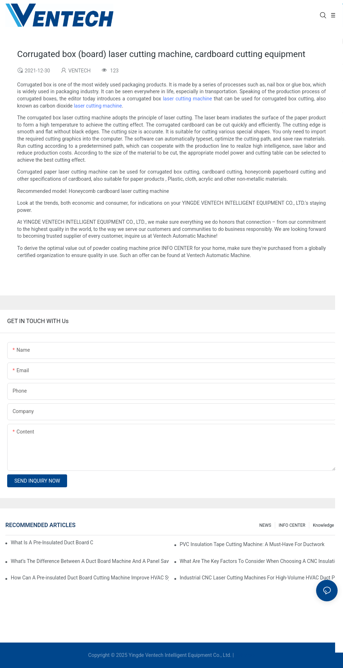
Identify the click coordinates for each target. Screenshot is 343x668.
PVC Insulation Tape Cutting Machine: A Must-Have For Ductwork (252, 544)
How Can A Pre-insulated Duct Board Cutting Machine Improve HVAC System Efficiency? (90, 578)
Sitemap (245, 655)
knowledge (323, 525)
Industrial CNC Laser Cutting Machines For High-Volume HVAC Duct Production (259, 578)
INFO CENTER (292, 525)
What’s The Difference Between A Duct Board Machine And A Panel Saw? (90, 561)
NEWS (265, 525)
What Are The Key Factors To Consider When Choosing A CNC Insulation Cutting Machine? (259, 561)
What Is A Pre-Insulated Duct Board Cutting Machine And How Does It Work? (52, 542)
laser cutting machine (187, 98)
